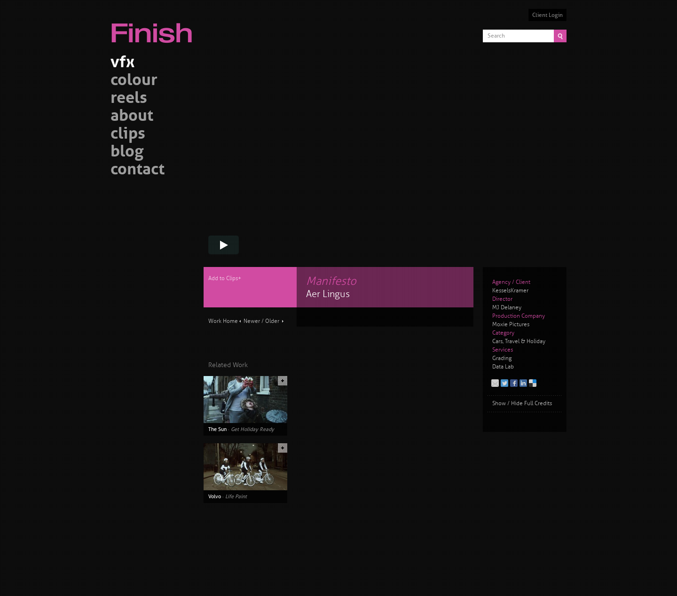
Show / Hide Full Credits (522, 403)
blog (126, 152)
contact (137, 170)
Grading (502, 358)
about (131, 117)
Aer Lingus (328, 294)
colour (133, 81)
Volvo (214, 496)
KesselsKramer (510, 290)
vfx (122, 63)
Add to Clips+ (224, 278)
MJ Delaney (506, 307)
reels (128, 99)
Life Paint (236, 496)
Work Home (223, 321)
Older (272, 321)
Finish (154, 27)
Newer (252, 321)
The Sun (217, 429)
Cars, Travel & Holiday (518, 341)
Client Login (547, 15)
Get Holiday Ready (252, 429)
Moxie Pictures (510, 324)
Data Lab (503, 366)
